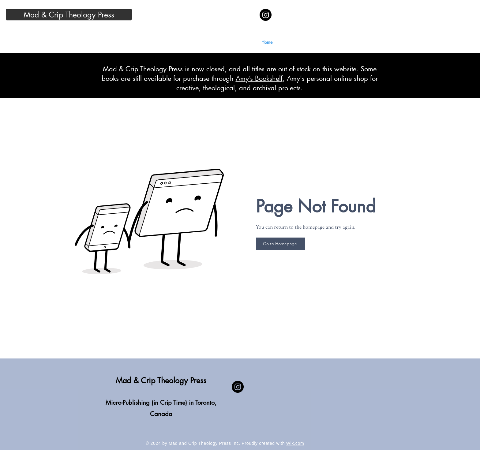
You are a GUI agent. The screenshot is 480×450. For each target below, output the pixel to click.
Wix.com (295, 443)
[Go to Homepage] (280, 244)
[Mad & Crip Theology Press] (69, 15)
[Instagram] (266, 15)
